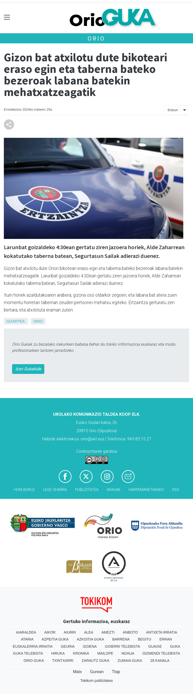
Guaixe (155, 646)
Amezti (108, 632)
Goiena (90, 646)
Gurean (97, 672)
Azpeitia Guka (55, 639)
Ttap (116, 672)
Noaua (127, 653)
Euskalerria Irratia (33, 646)
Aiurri (70, 632)
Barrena (121, 639)
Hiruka (58, 653)
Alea (88, 632)
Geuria (68, 646)
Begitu (144, 639)
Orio (96, 38)
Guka (175, 646)
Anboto (130, 632)
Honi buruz (24, 490)
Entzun (173, 110)
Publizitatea (86, 490)
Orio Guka (34, 660)
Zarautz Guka (95, 660)
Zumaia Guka (130, 660)
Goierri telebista (122, 646)
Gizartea (15, 321)
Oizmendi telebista (161, 653)
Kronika (81, 653)
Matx (77, 672)
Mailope (105, 653)
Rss (175, 490)
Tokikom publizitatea (96, 680)
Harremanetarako (146, 490)
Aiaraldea (26, 632)
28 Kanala (159, 660)
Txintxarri (62, 660)
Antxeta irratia (161, 632)
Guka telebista (28, 653)
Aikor (50, 632)
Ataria (27, 639)
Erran (165, 639)
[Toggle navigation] (7, 17)
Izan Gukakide (28, 368)
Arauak (113, 490)
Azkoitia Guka (90, 639)
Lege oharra (55, 490)
